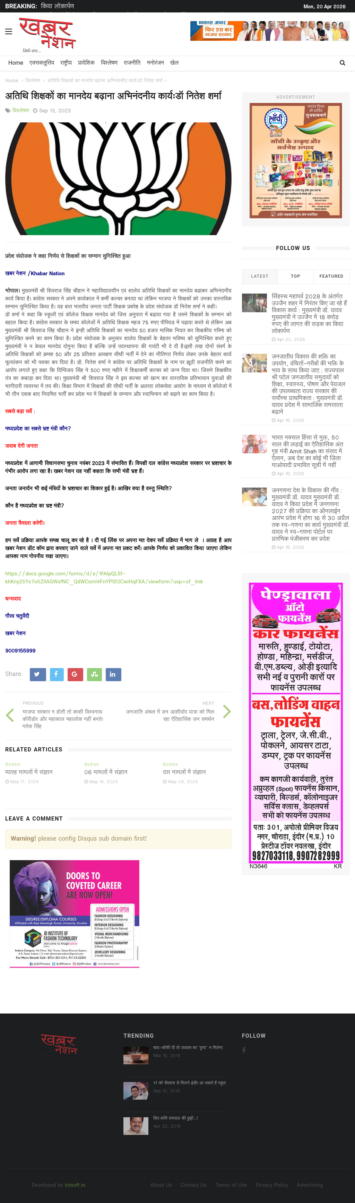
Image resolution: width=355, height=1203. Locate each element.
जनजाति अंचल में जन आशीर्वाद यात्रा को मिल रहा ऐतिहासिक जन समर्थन (170, 716)
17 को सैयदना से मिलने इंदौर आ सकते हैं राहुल (189, 1083)
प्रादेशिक (86, 63)
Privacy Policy (272, 1186)
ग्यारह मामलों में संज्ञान (29, 772)
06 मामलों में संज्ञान (106, 772)
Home (15, 63)
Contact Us (194, 1186)
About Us (161, 1186)
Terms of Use (231, 1186)
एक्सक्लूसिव (41, 63)
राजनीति (132, 63)
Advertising (310, 1186)
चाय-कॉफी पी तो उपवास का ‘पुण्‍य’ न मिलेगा (188, 1048)
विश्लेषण (109, 63)
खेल (174, 63)
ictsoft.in (75, 1186)
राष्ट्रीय (66, 63)
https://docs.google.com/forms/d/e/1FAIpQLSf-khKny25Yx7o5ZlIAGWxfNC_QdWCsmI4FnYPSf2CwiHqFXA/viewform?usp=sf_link (104, 578)
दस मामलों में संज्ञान (184, 772)
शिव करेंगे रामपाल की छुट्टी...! (175, 1119)
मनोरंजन (155, 63)
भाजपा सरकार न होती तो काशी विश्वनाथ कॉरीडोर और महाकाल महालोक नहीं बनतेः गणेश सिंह (63, 720)
